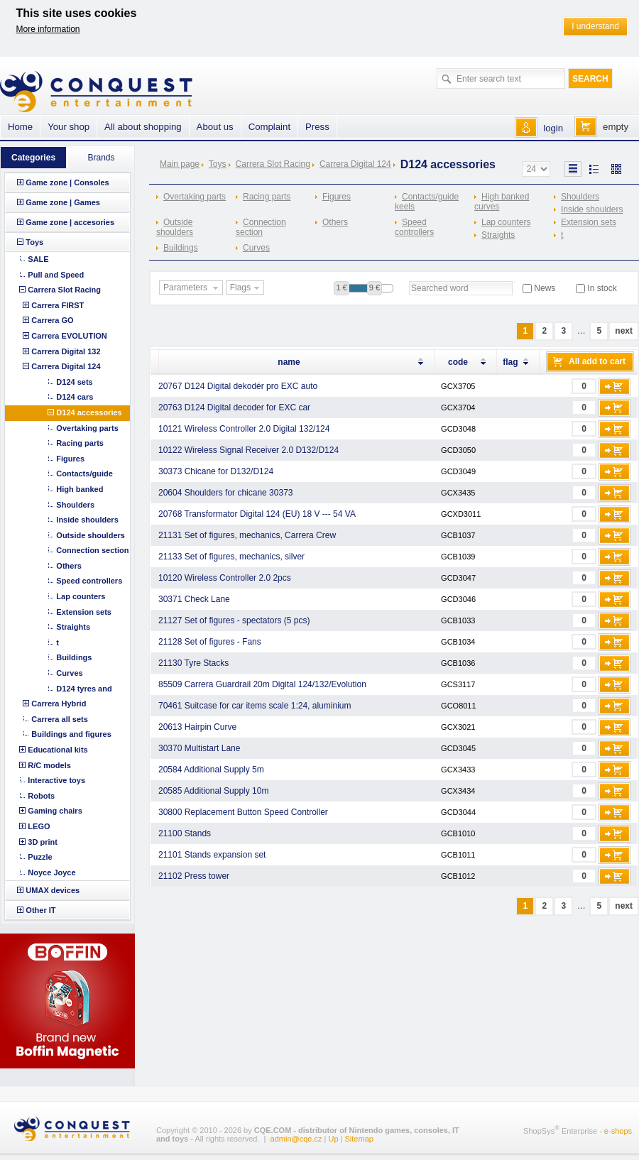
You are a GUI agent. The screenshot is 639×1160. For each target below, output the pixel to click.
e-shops (618, 1131)
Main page (180, 164)
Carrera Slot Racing (273, 164)
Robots (41, 796)
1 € (341, 287)
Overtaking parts (194, 197)
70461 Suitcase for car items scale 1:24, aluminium (254, 706)
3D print (43, 842)
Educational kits (57, 749)
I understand (595, 26)
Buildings (180, 248)
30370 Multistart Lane (199, 748)
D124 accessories (88, 412)
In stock (601, 288)
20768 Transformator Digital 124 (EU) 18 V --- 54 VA (257, 514)
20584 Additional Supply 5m (211, 770)
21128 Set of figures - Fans (209, 642)
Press (317, 126)
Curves (256, 248)
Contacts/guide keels (427, 202)
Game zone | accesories (70, 222)
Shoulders (580, 197)
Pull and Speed (56, 274)
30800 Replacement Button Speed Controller (243, 812)
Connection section (261, 227)
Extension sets (588, 222)
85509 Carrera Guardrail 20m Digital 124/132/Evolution (262, 684)
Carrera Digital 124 (355, 164)
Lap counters (505, 222)
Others (335, 222)
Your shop (68, 126)
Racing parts (266, 197)
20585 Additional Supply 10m (213, 791)
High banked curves (501, 202)
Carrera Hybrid (58, 703)
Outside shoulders (174, 227)
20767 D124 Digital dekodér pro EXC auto (237, 386)
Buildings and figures (71, 734)
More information (48, 29)
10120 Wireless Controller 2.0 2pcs (224, 578)
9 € (374, 287)
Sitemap (359, 1138)
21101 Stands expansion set (212, 855)
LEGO (39, 826)
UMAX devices (53, 890)
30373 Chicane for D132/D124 (215, 471)
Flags (246, 288)
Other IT (40, 910)
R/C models (49, 765)
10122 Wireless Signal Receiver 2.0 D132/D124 (248, 450)
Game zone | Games (63, 202)
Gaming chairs (55, 810)
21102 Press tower (193, 876)
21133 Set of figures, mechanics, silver (231, 557)
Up (333, 1138)
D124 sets (74, 382)
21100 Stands (184, 833)
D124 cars (74, 397)
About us (215, 126)
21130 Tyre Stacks (193, 663)
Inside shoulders (592, 209)
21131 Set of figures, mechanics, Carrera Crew (247, 535)
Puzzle (40, 857)
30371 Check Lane (194, 599)
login (553, 128)
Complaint (269, 126)
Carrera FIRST (57, 305)
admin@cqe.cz (296, 1138)
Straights (498, 235)
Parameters (192, 288)
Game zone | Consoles (67, 182)
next (624, 331)
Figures (336, 197)
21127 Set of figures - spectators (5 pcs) (234, 620)
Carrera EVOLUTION (68, 336)
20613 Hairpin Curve (197, 727)
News (544, 288)
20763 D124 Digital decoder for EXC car (234, 407)
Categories (33, 158)
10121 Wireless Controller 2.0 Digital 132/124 (243, 429)
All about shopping (143, 126)
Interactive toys (56, 780)
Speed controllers (414, 227)
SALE (38, 259)
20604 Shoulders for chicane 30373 (225, 493)
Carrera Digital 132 (65, 351)
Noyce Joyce (51, 872)
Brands (100, 158)
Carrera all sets (59, 719)
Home (20, 126)
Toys (217, 164)
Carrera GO (52, 320)
